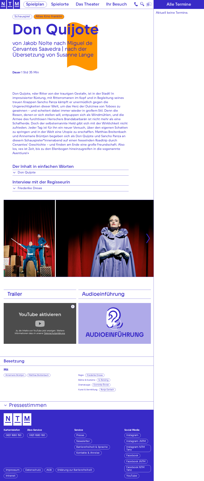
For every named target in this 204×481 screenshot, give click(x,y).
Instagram (132, 435)
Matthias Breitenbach (39, 375)
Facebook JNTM (135, 461)
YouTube (131, 476)
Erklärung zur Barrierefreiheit (75, 470)
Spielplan (35, 5)
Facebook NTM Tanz (135, 469)
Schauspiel (22, 16)
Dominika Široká (101, 385)
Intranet (10, 476)
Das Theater (87, 5)
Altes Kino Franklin (49, 16)
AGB (49, 470)
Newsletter (83, 441)
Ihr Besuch (116, 5)
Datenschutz (33, 470)
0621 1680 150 (13, 435)
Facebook (132, 455)
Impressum (13, 470)
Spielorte (60, 5)
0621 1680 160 (37, 435)
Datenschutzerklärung (54, 334)
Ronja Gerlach (107, 390)
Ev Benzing (103, 380)
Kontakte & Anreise (87, 453)
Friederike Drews (95, 375)
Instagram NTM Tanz (135, 448)
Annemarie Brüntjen (14, 375)
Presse (80, 435)
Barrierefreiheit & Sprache (92, 447)
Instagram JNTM (136, 441)
